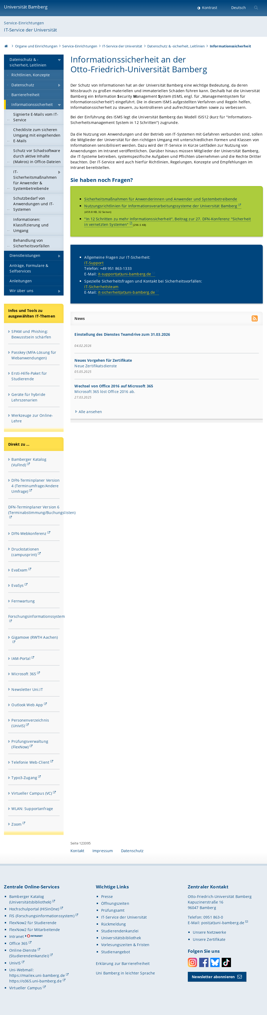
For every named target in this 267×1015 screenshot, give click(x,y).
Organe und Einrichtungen (36, 46)
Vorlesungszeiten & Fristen (125, 944)
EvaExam (19, 570)
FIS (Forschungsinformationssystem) (41, 915)
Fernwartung (23, 600)
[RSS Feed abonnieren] (255, 319)
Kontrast (209, 7)
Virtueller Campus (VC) (31, 793)
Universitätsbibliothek (121, 937)
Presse (107, 896)
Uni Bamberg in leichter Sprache (125, 973)
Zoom (16, 824)
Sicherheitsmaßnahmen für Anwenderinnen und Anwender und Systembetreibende (160, 199)
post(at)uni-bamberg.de (222, 922)
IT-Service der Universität (30, 30)
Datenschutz (132, 850)
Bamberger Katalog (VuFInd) (28, 462)
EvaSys (17, 585)
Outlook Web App (27, 704)
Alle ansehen (90, 411)
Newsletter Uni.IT (27, 689)
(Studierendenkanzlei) (29, 955)
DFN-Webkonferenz (28, 533)
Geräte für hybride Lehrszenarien (28, 397)
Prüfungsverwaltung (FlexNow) (29, 744)
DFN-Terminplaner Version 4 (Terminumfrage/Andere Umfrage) (35, 486)
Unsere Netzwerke (209, 932)
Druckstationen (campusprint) (25, 552)
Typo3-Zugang (24, 777)
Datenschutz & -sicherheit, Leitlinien (176, 46)
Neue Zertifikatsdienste (96, 365)
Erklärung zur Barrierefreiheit (123, 963)
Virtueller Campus (25, 987)
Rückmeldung (113, 924)
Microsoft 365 (23, 673)
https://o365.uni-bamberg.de (35, 980)
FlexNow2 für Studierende (32, 922)
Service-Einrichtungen (24, 22)
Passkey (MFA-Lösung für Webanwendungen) (33, 355)
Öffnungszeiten (115, 903)
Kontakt (77, 850)
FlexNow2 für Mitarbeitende (34, 929)
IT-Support (94, 263)
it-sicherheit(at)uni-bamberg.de (126, 292)
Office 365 (18, 943)
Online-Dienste (23, 950)
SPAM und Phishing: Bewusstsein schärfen (31, 334)
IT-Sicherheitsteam (101, 286)
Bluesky (215, 962)
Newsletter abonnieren (213, 976)
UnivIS (15, 962)
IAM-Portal (20, 658)
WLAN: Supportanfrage (32, 808)
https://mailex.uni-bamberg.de (37, 975)
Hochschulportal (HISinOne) (34, 908)
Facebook (203, 962)
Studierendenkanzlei (120, 930)
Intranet (16, 936)
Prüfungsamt (113, 910)
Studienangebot (115, 951)
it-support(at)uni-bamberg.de (124, 274)
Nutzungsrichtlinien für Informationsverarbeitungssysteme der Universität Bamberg (160, 205)
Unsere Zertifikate (209, 939)
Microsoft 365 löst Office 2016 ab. (105, 391)
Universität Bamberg (25, 7)
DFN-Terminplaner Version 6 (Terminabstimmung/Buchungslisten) (42, 509)
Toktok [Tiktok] (226, 962)
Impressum (102, 850)
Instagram (192, 962)
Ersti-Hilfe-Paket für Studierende (29, 376)
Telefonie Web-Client (30, 762)
